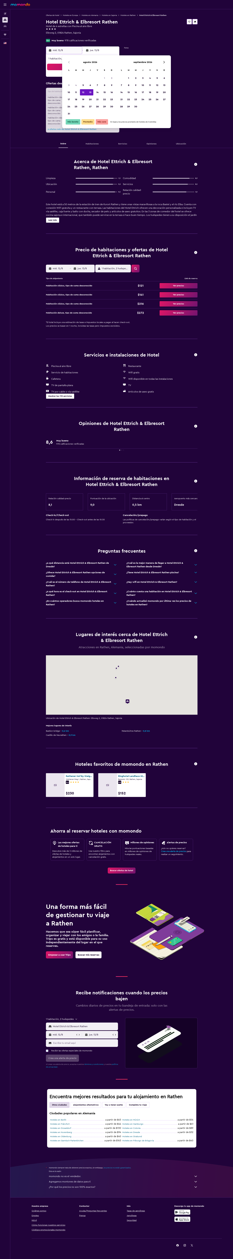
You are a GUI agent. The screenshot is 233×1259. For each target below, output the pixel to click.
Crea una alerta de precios (173, 851)
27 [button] (90, 106)
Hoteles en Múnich (131, 1120)
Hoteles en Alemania (90, 15)
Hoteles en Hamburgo (132, 1124)
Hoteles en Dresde (131, 1132)
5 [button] (83, 85)
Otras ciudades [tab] (59, 1105)
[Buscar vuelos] (5, 14)
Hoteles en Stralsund (132, 1137)
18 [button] (76, 99)
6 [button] (90, 85)
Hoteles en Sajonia (109, 15)
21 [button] (97, 99)
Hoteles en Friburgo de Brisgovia (138, 1141)
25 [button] (76, 106)
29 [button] (104, 106)
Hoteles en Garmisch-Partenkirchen (67, 1141)
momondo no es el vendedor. (123, 1176)
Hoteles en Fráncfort (60, 1124)
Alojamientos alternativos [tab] (86, 1105)
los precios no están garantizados (117, 1168)
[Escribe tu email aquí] (85, 1043)
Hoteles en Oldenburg (60, 1137)
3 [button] (69, 85)
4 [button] (76, 85)
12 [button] (83, 92)
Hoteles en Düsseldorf (60, 1128)
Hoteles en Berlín (58, 1120)
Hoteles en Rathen (128, 15)
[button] (5, 4)
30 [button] (111, 106)
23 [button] (111, 99)
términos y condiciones (93, 1064)
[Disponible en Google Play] (182, 1212)
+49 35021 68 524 (55, 36)
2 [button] (111, 78)
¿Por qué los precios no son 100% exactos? (123, 1187)
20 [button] (90, 99)
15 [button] (104, 92)
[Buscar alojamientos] (5, 20)
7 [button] (97, 85)
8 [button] (104, 85)
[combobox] (85, 1026)
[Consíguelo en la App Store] (182, 1219)
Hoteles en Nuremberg (61, 1132)
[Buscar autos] (5, 26)
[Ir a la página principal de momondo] (20, 4)
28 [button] (97, 106)
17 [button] (69, 99)
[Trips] (5, 35)
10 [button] (69, 92)
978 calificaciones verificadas (80, 40)
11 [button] (76, 92)
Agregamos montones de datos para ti (123, 1181)
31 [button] (69, 114)
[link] (122, 871)
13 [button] (90, 92)
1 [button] (104, 78)
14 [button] (97, 92)
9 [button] (111, 85)
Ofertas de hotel (52, 15)
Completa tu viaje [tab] (138, 1105)
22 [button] (104, 99)
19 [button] (83, 99)
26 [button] (83, 106)
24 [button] (68, 106)
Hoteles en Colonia (131, 1128)
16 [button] (112, 92)
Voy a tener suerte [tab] (114, 1105)
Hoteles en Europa (70, 15)
